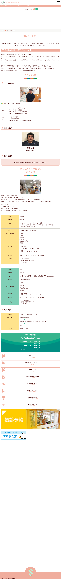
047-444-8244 (24, 328)
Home (4, 30)
